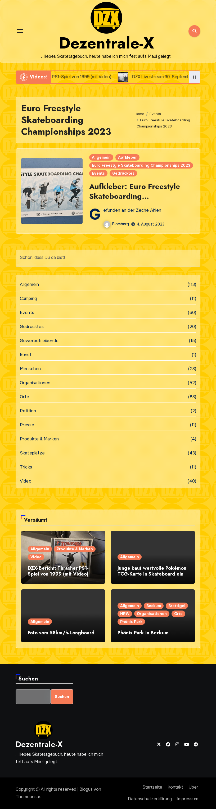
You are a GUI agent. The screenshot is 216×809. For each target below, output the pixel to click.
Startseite (152, 787)
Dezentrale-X (106, 43)
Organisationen (35, 383)
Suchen (28, 679)
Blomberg (116, 224)
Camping (28, 298)
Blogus (86, 789)
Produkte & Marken (39, 439)
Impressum (187, 799)
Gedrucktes (123, 173)
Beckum (153, 605)
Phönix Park (131, 621)
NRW (124, 613)
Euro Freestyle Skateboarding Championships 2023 (141, 165)
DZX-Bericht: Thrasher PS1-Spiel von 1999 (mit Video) (58, 571)
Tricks (26, 467)
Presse (27, 425)
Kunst (26, 354)
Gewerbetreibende (39, 340)
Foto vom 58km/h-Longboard (61, 632)
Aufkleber (127, 157)
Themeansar (28, 796)
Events (98, 173)
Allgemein (101, 157)
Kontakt (175, 787)
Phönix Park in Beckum (143, 632)
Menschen (30, 369)
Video (26, 481)
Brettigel (176, 605)
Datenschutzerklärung (150, 799)
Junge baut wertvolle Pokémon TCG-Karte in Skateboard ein (152, 571)
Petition (28, 411)
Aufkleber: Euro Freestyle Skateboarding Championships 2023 (134, 196)
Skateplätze (32, 453)
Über (193, 787)
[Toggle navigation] (20, 31)
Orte (24, 397)
